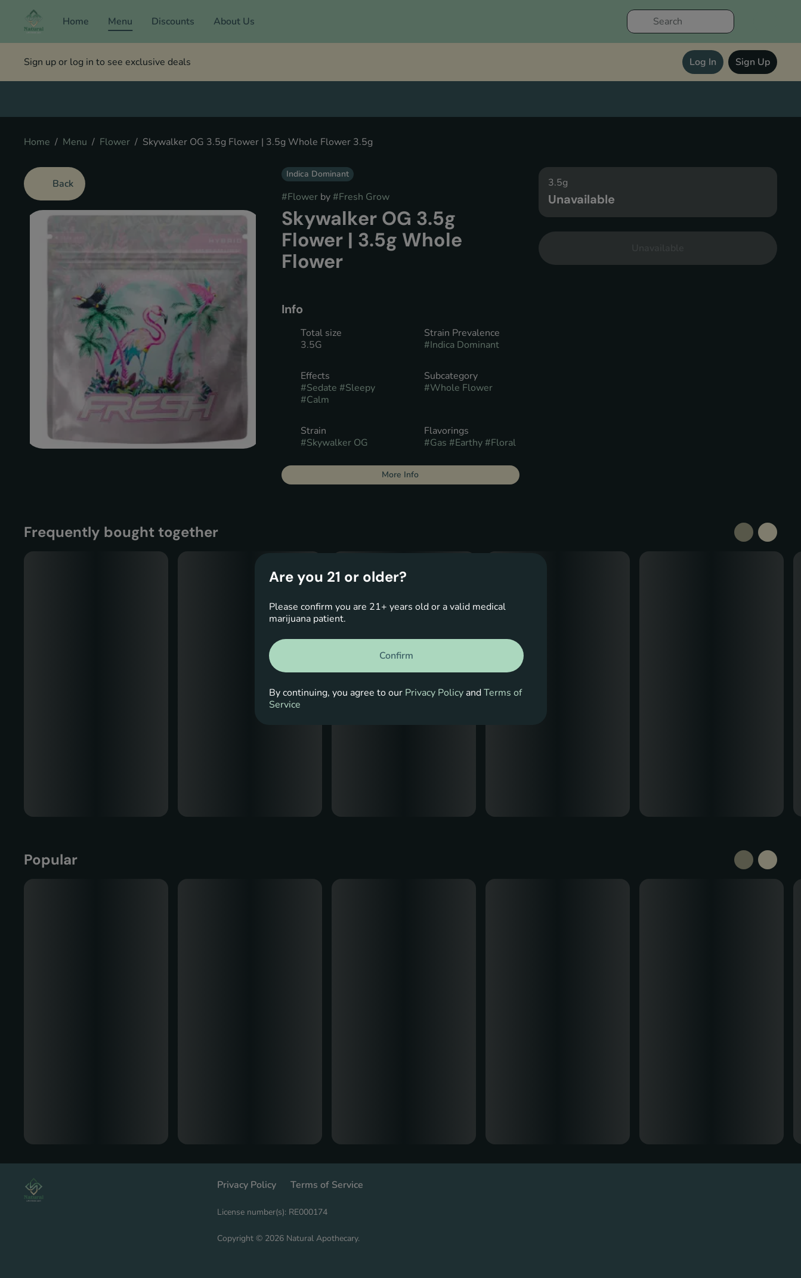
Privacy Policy (434, 692)
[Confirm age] (396, 655)
